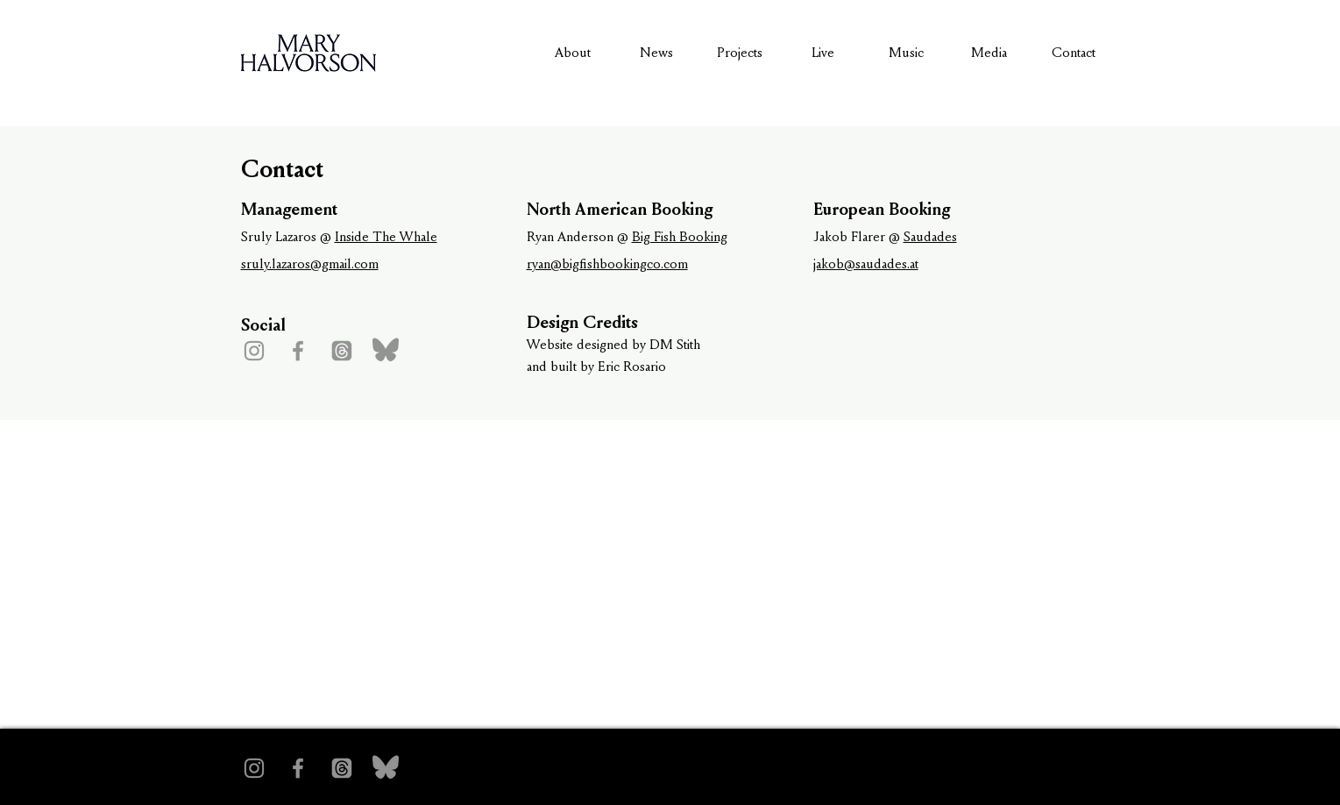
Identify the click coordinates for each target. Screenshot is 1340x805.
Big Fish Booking (679, 236)
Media (989, 52)
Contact (1073, 52)
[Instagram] (254, 351)
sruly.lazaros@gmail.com (310, 263)
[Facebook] (298, 351)
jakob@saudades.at (865, 263)
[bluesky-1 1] (385, 351)
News (656, 52)
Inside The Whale (386, 236)
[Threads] (342, 351)
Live (823, 52)
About (573, 52)
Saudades (930, 236)
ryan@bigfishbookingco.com (607, 263)
